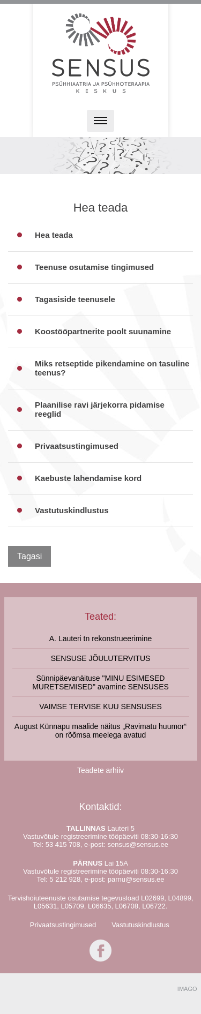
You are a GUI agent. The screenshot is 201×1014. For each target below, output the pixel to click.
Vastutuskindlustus (140, 925)
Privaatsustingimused (63, 925)
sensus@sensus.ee (137, 844)
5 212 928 (64, 879)
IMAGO (187, 989)
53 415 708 (63, 844)
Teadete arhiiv (100, 770)
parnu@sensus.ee (136, 879)
